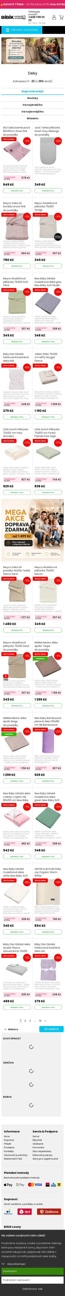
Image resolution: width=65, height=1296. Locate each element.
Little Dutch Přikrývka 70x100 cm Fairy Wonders (15, 435)
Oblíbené (38, 1143)
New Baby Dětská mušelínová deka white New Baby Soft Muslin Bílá (15, 876)
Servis (36, 1136)
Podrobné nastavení (16, 1280)
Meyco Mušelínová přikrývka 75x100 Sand (16, 646)
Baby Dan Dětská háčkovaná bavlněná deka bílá (16, 359)
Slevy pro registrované (45, 1158)
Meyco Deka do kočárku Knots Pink (14, 207)
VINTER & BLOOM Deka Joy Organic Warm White (47, 874)
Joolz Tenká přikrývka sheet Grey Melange (47, 131)
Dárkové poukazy (42, 1155)
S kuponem (9, 177)
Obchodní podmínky (15, 1155)
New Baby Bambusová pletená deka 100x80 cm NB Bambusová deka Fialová (47, 725)
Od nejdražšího (33, 105)
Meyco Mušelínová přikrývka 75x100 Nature (45, 573)
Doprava (9, 1140)
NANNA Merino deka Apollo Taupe (46, 646)
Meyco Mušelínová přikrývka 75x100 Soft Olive (15, 284)
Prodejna (9, 1147)
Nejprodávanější (32, 91)
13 (40, 1021)
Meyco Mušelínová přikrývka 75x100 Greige (45, 208)
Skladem (32, 118)
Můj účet (37, 1140)
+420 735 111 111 (36, 18)
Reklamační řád (13, 1158)
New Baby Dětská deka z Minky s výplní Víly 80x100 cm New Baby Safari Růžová (16, 800)
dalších (51, 1029)
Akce (7, 1136)
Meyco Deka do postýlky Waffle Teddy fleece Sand (16, 573)
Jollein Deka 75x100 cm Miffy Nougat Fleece (45, 359)
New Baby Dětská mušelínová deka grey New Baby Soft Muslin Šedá (47, 285)
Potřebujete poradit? (34, 13)
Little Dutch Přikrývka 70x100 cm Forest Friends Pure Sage (46, 435)
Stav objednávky (42, 1151)
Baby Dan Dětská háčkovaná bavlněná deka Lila (47, 950)
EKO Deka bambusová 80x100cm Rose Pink (16, 131)
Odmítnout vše (32, 1289)
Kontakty (9, 1151)
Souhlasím (10, 1271)
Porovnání (38, 1147)
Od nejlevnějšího (32, 111)
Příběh (7, 1143)
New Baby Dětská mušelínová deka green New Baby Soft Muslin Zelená (47, 800)
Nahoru (11, 1029)
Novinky (32, 98)
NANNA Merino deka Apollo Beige (14, 721)
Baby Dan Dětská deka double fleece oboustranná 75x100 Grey (16, 951)
